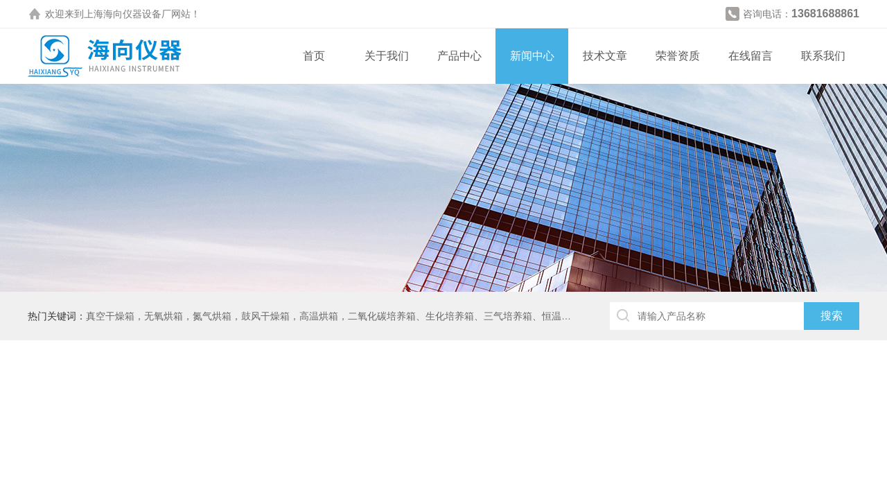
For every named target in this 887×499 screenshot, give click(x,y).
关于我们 (387, 56)
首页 (314, 56)
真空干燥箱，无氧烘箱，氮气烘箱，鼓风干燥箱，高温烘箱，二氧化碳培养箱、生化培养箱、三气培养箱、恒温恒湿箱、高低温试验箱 (372, 316)
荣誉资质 (678, 56)
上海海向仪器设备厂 (127, 13)
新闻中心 (532, 56)
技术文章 (605, 56)
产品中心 (459, 56)
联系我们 (823, 56)
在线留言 (750, 56)
